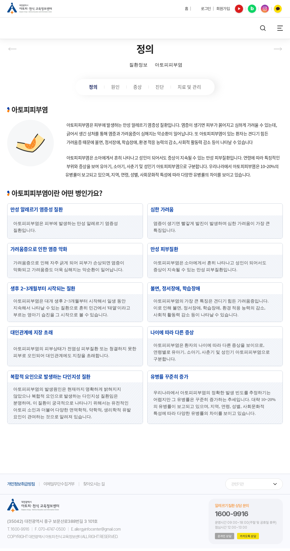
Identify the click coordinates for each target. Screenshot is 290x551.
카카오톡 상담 (248, 538)
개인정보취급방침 (21, 486)
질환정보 (138, 64)
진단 (160, 87)
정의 (91, 87)
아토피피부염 (168, 64)
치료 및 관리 (191, 87)
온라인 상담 (224, 538)
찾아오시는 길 (94, 486)
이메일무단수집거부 (59, 486)
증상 (137, 87)
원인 (114, 87)
